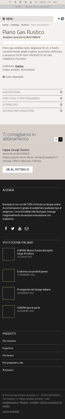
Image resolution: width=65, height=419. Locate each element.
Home (5, 25)
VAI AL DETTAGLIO (17, 169)
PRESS (43, 2)
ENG (55, 2)
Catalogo (15, 25)
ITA (49, 2)
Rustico (25, 25)
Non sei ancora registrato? (37, 7)
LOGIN (18, 7)
